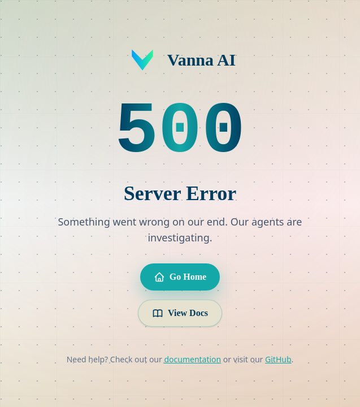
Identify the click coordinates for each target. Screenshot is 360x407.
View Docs (180, 313)
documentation (192, 359)
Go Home (180, 277)
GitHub (278, 359)
